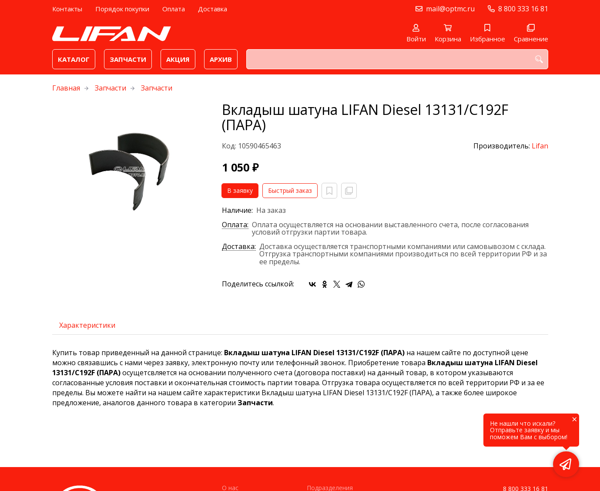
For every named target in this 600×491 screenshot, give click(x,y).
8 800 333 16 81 (523, 8)
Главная (66, 88)
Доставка (212, 8)
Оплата (173, 8)
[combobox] (397, 59)
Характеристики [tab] (87, 325)
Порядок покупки (122, 8)
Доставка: (239, 247)
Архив (221, 59)
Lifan (540, 146)
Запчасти (128, 59)
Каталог (74, 59)
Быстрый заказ (290, 190)
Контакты (67, 8)
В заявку (240, 190)
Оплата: (235, 225)
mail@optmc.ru (450, 8)
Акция (178, 59)
